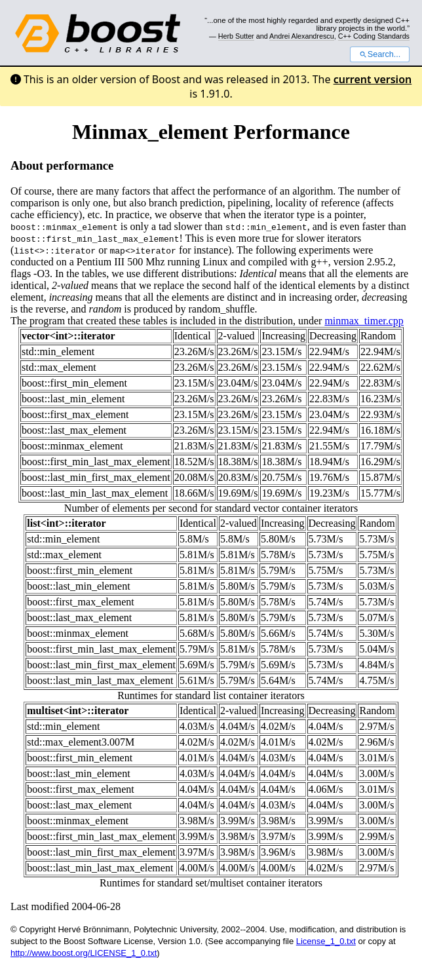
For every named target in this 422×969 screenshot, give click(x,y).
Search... (379, 54)
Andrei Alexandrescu (301, 36)
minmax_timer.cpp (363, 320)
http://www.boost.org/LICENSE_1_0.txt (83, 953)
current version (373, 79)
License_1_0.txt (326, 941)
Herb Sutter (236, 36)
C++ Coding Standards (374, 36)
